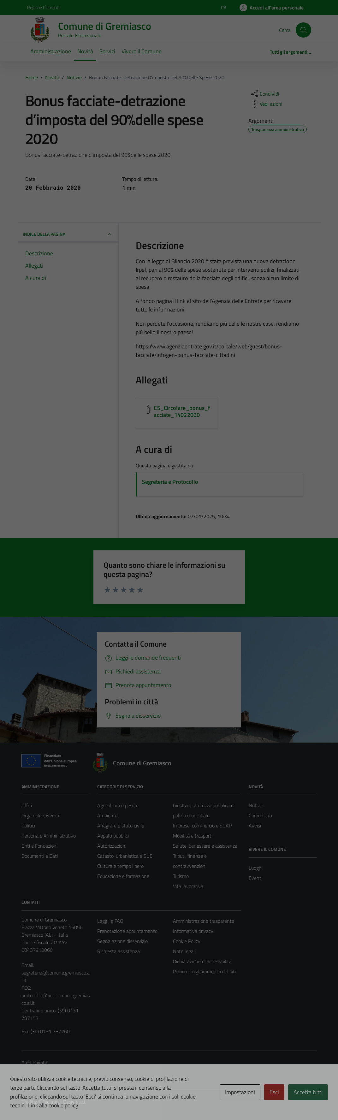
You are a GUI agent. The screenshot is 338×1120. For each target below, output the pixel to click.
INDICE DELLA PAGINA (68, 234)
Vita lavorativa (188, 886)
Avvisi (255, 825)
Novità (85, 51)
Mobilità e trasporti (192, 835)
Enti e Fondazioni (39, 846)
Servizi (107, 51)
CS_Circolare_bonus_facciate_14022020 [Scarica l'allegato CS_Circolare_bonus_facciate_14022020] (182, 411)
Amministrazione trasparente (203, 921)
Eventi (255, 878)
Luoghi (256, 868)
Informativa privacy (193, 931)
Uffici (26, 805)
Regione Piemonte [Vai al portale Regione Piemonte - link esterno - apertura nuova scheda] (44, 7)
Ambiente (107, 815)
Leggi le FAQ (110, 921)
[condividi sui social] (264, 94)
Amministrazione (50, 51)
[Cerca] (303, 30)
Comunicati (260, 815)
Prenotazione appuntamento (127, 931)
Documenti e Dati (39, 856)
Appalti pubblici (113, 835)
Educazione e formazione (123, 876)
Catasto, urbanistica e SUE (124, 856)
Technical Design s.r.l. (64, 1101)
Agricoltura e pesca (117, 805)
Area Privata (34, 1062)
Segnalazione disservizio (122, 941)
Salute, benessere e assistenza (205, 846)
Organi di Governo (40, 815)
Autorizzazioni (111, 846)
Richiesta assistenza (118, 951)
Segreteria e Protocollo (170, 481)
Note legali (184, 951)
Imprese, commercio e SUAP (202, 825)
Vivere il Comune (142, 51)
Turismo (181, 876)
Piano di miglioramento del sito (205, 971)
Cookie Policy (186, 941)
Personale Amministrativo (48, 835)
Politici (28, 825)
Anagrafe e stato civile (120, 825)
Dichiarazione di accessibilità (202, 961)
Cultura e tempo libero (120, 866)
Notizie (256, 805)
